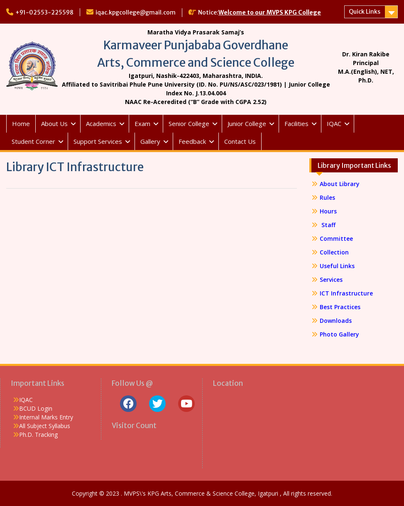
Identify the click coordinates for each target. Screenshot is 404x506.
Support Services (97, 141)
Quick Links (364, 11)
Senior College (189, 123)
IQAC (334, 123)
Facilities (296, 123)
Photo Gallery (339, 334)
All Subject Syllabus (44, 426)
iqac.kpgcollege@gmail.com (135, 12)
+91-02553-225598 (44, 12)
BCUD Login (35, 408)
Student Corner (33, 141)
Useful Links (337, 266)
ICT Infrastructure (346, 293)
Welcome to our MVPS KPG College (269, 12)
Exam (142, 123)
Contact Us (240, 141)
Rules (327, 197)
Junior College (247, 123)
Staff (327, 225)
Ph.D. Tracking (38, 434)
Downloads (336, 320)
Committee (336, 238)
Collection (334, 252)
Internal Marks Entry (46, 417)
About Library (340, 184)
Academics (101, 123)
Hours (328, 211)
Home (21, 123)
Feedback (192, 141)
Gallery (150, 141)
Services (331, 279)
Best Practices (340, 307)
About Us (54, 123)
